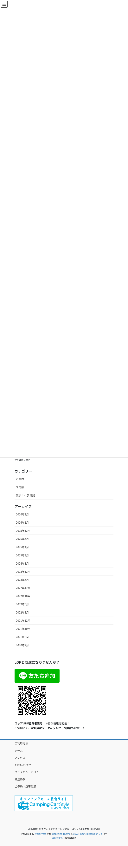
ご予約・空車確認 (25, 786)
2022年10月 (23, 596)
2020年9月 (22, 645)
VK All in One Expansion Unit (88, 833)
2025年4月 (22, 547)
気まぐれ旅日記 (25, 495)
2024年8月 (22, 563)
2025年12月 (23, 531)
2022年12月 (23, 588)
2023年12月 (23, 572)
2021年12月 (23, 620)
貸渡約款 (20, 779)
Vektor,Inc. (57, 837)
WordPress (40, 833)
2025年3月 (22, 555)
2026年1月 (22, 522)
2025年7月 (22, 539)
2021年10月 (23, 629)
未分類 (20, 487)
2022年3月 (22, 612)
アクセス (20, 758)
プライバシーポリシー (28, 772)
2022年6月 (22, 604)
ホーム (19, 750)
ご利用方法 (21, 743)
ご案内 (20, 479)
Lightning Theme (61, 833)
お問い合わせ (23, 765)
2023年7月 (22, 580)
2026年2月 (22, 514)
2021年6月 (22, 637)
